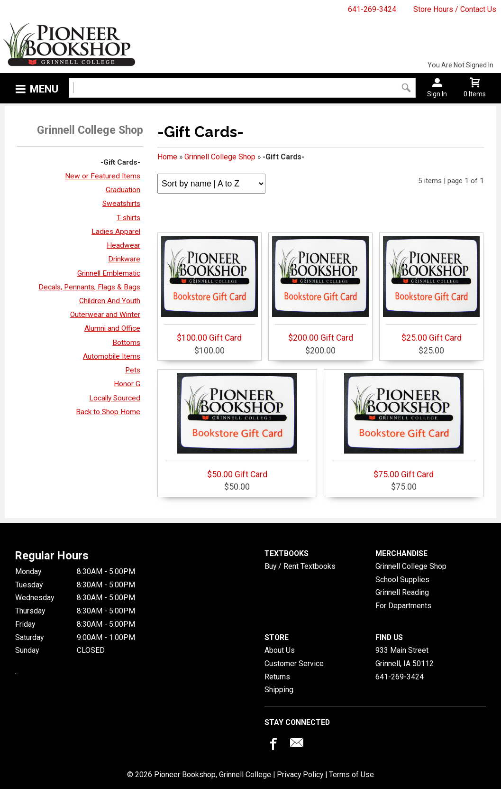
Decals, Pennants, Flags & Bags (89, 287)
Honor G (127, 384)
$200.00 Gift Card (320, 289)
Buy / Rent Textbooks (300, 566)
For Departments (403, 605)
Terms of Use (351, 774)
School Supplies (402, 579)
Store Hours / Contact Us (454, 9)
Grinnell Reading (402, 592)
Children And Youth (109, 301)
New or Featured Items (102, 176)
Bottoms (126, 342)
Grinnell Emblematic (108, 273)
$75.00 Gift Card (403, 426)
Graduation (123, 190)
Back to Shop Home (108, 412)
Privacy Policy (300, 774)
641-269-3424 (372, 9)
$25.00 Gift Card (431, 289)
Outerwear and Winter (105, 314)
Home (167, 156)
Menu (44, 89)
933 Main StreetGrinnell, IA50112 (404, 657)
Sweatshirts (121, 203)
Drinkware (124, 259)
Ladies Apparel (115, 231)
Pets (132, 370)
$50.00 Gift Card (237, 426)
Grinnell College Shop (219, 156)
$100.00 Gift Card (209, 289)
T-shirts (128, 217)
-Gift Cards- (120, 162)
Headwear (123, 245)
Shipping (278, 689)
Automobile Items (111, 356)
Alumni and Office (112, 328)
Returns (277, 676)
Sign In (437, 94)
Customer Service (294, 663)
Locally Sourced (114, 398)
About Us (279, 650)
